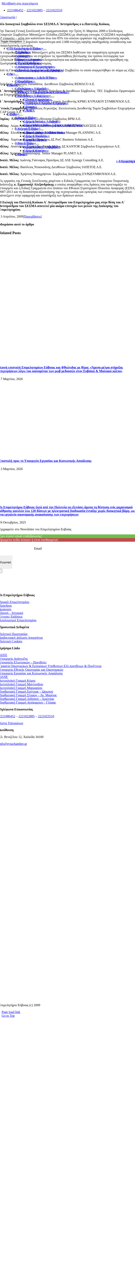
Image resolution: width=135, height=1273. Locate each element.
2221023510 (54, 10)
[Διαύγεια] (67, 897)
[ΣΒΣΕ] (67, 923)
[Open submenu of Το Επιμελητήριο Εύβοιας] (42, 49)
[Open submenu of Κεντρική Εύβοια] (39, 129)
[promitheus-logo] (67, 822)
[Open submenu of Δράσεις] (19, 86)
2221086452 (15, 10)
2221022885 (35, 10)
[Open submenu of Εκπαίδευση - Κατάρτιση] (49, 97)
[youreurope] (67, 948)
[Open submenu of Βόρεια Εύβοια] (36, 119)
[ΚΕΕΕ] (67, 772)
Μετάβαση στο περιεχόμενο (20, 3)
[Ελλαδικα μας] (67, 797)
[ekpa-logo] (67, 973)
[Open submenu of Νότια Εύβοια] (34, 144)
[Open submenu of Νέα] (14, 75)
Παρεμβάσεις (32, 216)
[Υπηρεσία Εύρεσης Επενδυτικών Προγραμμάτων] (67, 847)
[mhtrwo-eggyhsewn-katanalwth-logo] (67, 872)
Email (38, 548)
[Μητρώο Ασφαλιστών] (67, 998)
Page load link (11, 1012)
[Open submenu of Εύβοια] (18, 115)
